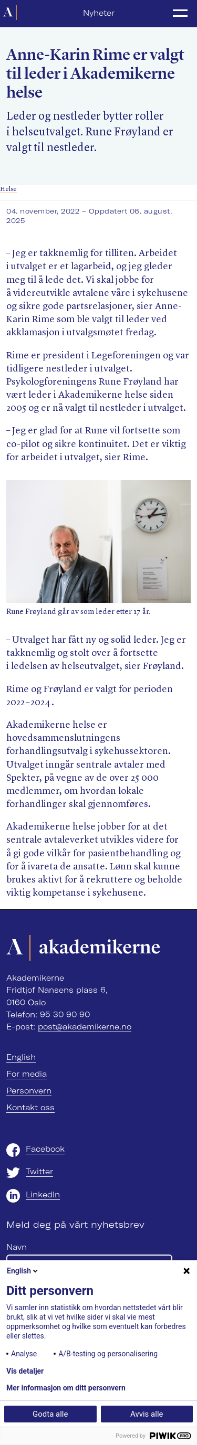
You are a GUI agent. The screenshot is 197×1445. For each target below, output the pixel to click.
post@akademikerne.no (84, 1027)
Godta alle (50, 1414)
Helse (8, 189)
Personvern (28, 1091)
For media (26, 1074)
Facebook (45, 1149)
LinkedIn (43, 1194)
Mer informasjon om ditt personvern (66, 1388)
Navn (16, 1247)
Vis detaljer (25, 1371)
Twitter (39, 1171)
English (21, 1057)
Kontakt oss (30, 1107)
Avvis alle (146, 1414)
